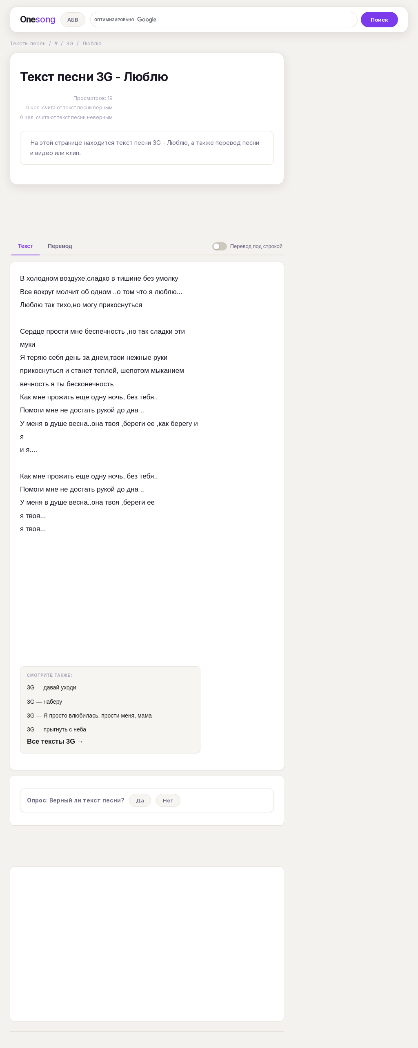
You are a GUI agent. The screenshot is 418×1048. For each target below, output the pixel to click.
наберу (52, 701)
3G (69, 43)
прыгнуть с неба (64, 729)
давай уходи (59, 687)
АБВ (72, 19)
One (38, 20)
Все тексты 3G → (55, 741)
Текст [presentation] (25, 246)
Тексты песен (28, 43)
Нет (168, 800)
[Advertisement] (147, 209)
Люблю (92, 43)
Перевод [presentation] (60, 246)
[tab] (25, 246)
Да (140, 800)
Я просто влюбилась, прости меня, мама (97, 715)
